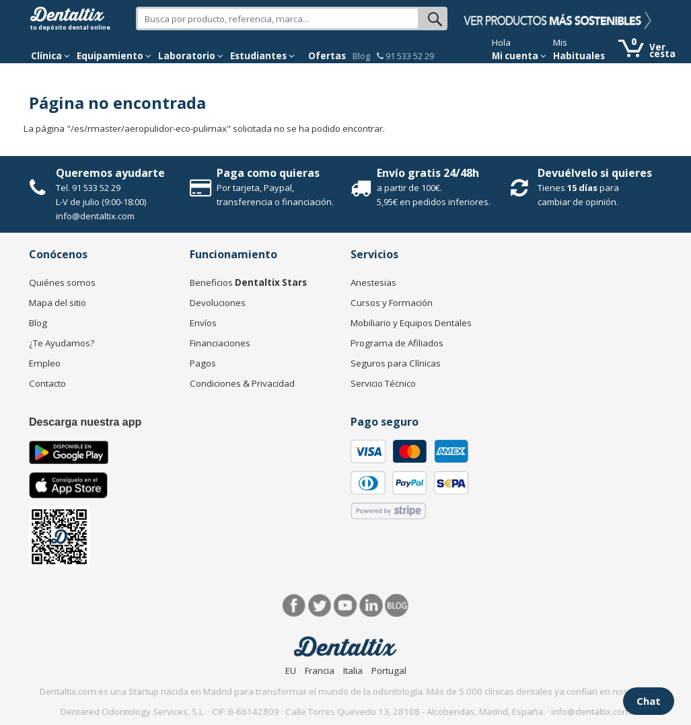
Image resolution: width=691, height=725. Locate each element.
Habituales (579, 56)
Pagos (203, 363)
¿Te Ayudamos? (61, 343)
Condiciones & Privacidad (242, 383)
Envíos (203, 323)
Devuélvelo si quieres (595, 172)
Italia (353, 670)
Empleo (45, 363)
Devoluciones (218, 303)
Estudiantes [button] (262, 56)
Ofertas (327, 56)
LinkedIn (371, 605)
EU (290, 670)
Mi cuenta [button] (519, 56)
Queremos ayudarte (110, 172)
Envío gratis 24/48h (428, 172)
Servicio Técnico (383, 383)
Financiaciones (220, 343)
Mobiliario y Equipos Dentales (411, 323)
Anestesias (373, 282)
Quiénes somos (62, 282)
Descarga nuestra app (85, 422)
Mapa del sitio (57, 303)
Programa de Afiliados (397, 343)
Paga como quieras (268, 172)
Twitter (320, 605)
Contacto (47, 383)
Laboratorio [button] (190, 56)
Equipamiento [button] (114, 56)
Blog (361, 56)
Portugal (388, 670)
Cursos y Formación (392, 303)
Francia (319, 670)
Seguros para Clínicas (396, 363)
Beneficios (248, 282)
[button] (50, 56)
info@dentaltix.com (95, 216)
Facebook (294, 605)
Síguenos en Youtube (345, 605)
